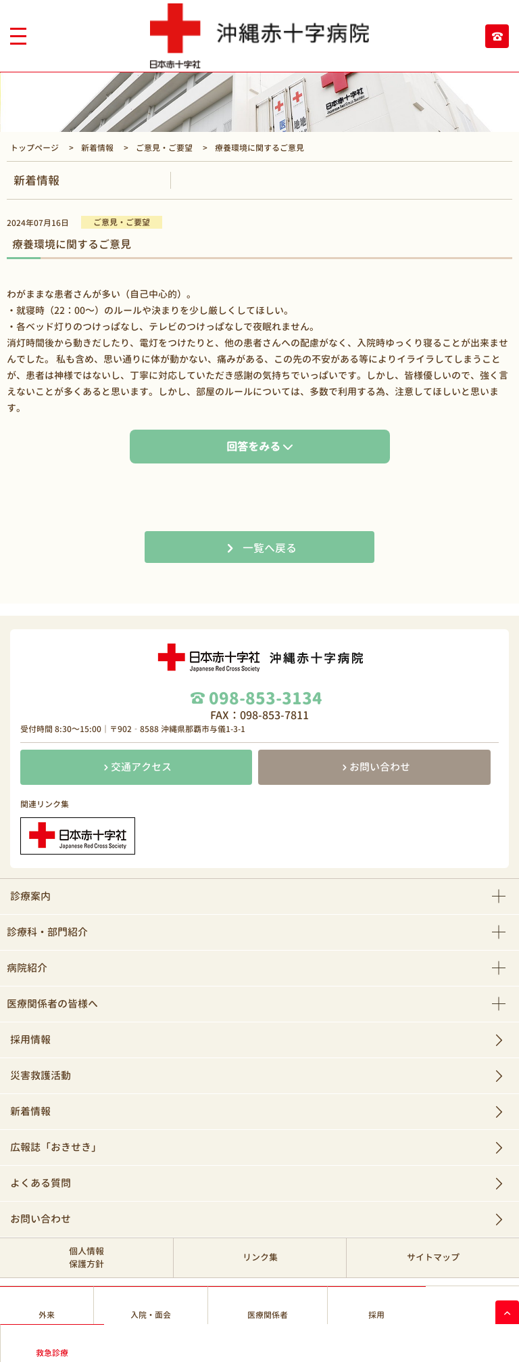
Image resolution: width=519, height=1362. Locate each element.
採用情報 (30, 1039)
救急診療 (52, 1353)
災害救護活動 (40, 1075)
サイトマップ (433, 1257)
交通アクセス (136, 767)
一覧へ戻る (270, 548)
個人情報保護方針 (86, 1257)
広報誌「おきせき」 (55, 1147)
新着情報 (30, 1111)
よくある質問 (40, 1183)
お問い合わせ (374, 767)
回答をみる (253, 446)
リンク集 (260, 1257)
